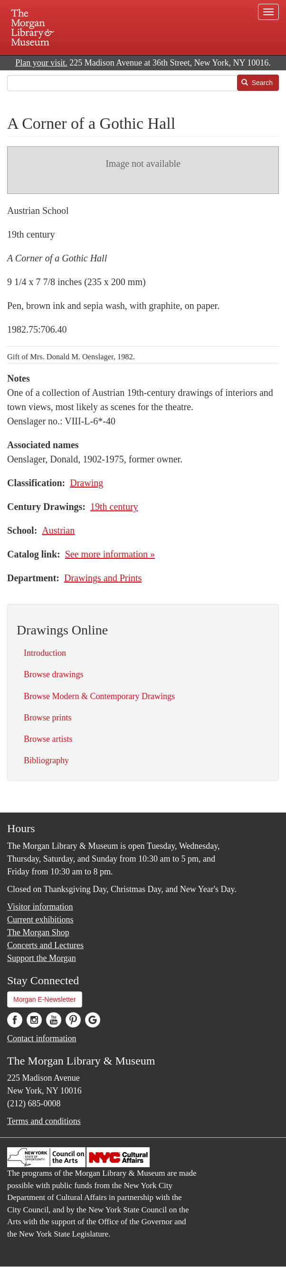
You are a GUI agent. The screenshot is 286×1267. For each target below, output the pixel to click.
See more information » (110, 554)
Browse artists (48, 739)
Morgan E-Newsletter (44, 999)
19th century (114, 506)
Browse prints (48, 717)
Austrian (58, 530)
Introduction (45, 653)
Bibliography (46, 760)
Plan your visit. (41, 62)
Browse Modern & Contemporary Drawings (99, 696)
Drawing (86, 483)
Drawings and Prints (103, 578)
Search (257, 82)
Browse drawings (53, 674)
